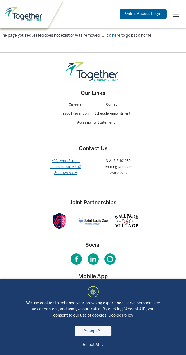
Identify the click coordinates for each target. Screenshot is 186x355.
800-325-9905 (65, 173)
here (116, 36)
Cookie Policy (120, 315)
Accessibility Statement (96, 122)
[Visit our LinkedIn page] (93, 259)
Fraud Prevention (75, 113)
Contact (112, 104)
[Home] (24, 14)
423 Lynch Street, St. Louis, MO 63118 (65, 164)
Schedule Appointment (112, 113)
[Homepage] (93, 72)
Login (143, 14)
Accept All (93, 331)
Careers (75, 104)
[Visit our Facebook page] (76, 259)
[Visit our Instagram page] (110, 259)
